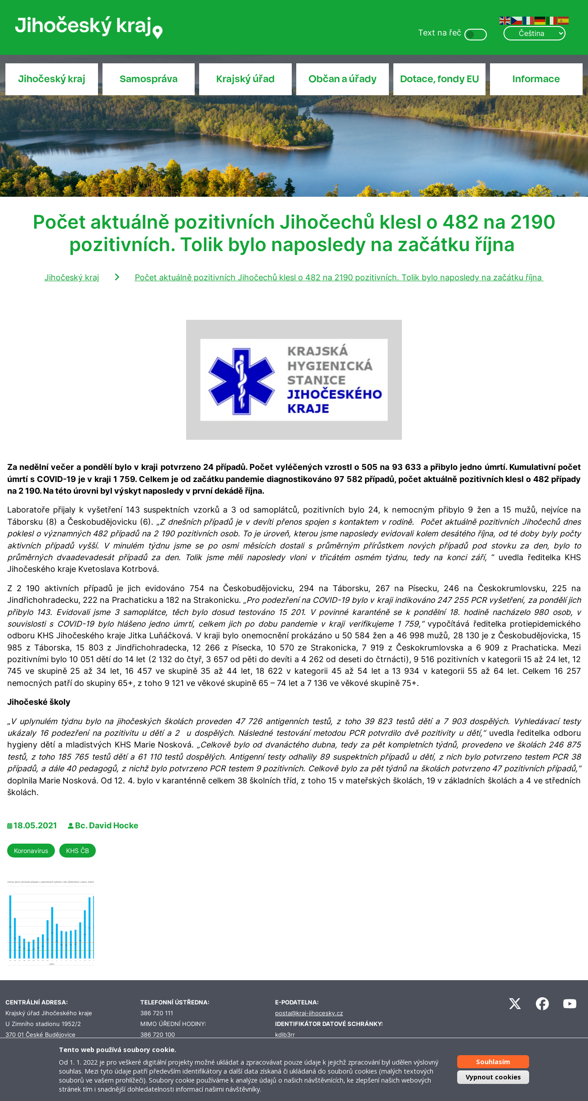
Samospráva (149, 79)
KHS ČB (77, 850)
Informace (536, 79)
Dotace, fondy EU (439, 79)
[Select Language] (534, 33)
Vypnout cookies (493, 1077)
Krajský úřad (245, 79)
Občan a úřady (342, 79)
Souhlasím (493, 1061)
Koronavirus (31, 850)
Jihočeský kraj (51, 79)
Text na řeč (439, 32)
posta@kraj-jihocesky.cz (309, 1013)
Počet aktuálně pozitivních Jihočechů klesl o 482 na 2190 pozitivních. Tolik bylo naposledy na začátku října (339, 277)
